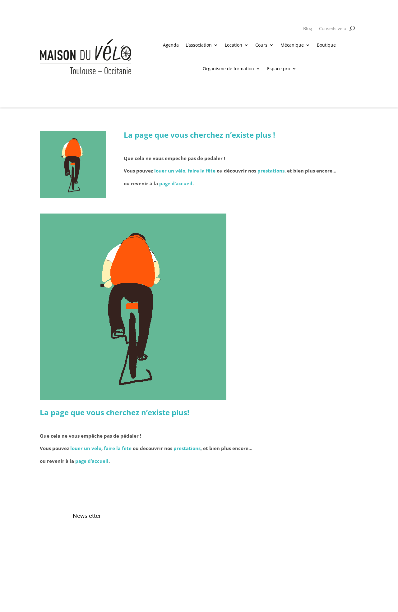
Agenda (171, 45)
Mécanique (292, 45)
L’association (199, 45)
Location (233, 45)
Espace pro (278, 68)
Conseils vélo (332, 28)
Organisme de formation (228, 68)
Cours (261, 45)
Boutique (326, 45)
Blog (307, 28)
